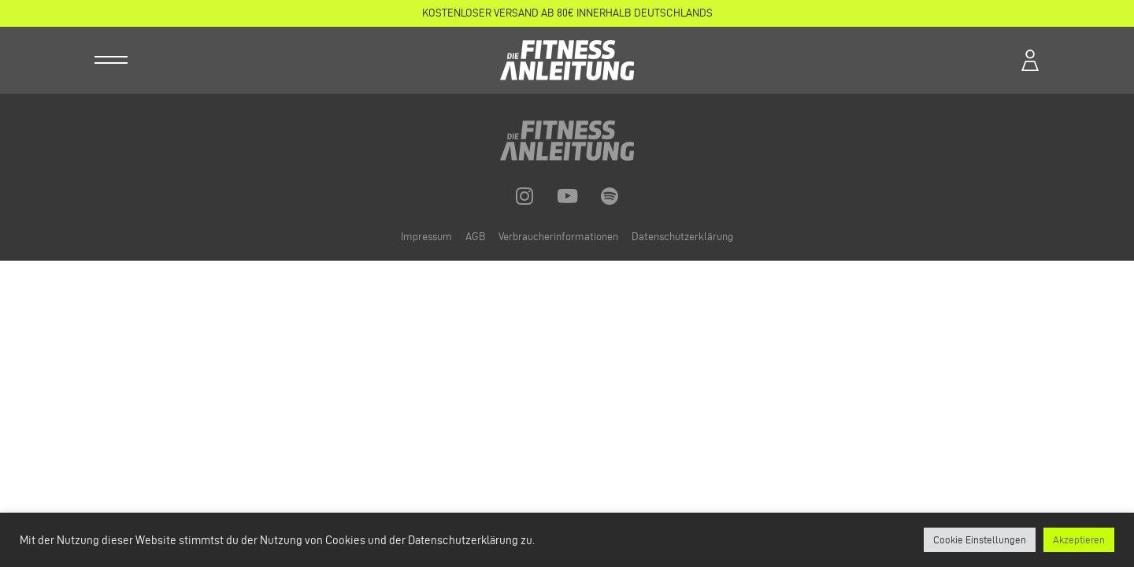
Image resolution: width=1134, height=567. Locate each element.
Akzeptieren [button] (1079, 539)
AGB (476, 237)
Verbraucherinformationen (559, 237)
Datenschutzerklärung (682, 237)
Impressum (427, 237)
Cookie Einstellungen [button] (979, 539)
